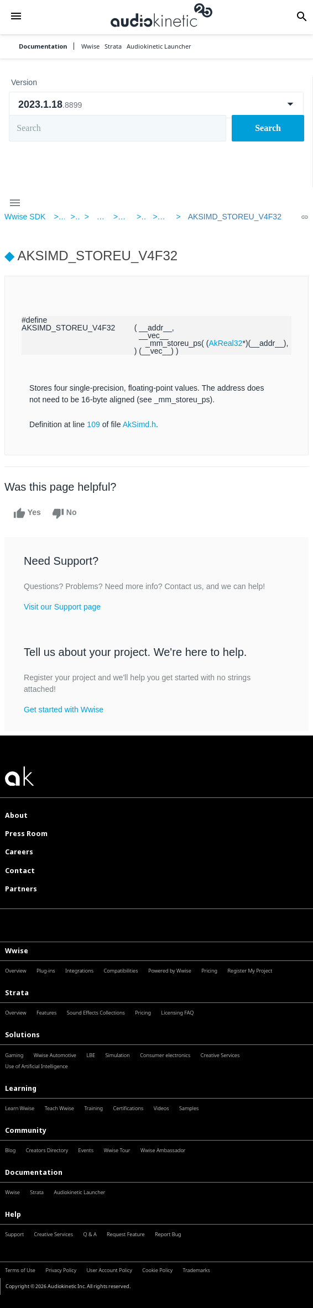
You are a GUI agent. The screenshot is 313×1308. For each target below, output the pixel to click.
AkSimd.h (139, 424)
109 (93, 424)
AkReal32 (225, 343)
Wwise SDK (24, 216)
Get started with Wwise (63, 709)
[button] (16, 17)
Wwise (16, 950)
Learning (20, 1088)
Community (25, 1130)
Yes (27, 513)
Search (268, 128)
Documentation (43, 46)
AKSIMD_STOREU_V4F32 (234, 216)
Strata (17, 992)
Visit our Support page (62, 606)
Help (13, 1214)
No (64, 513)
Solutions (22, 1034)
